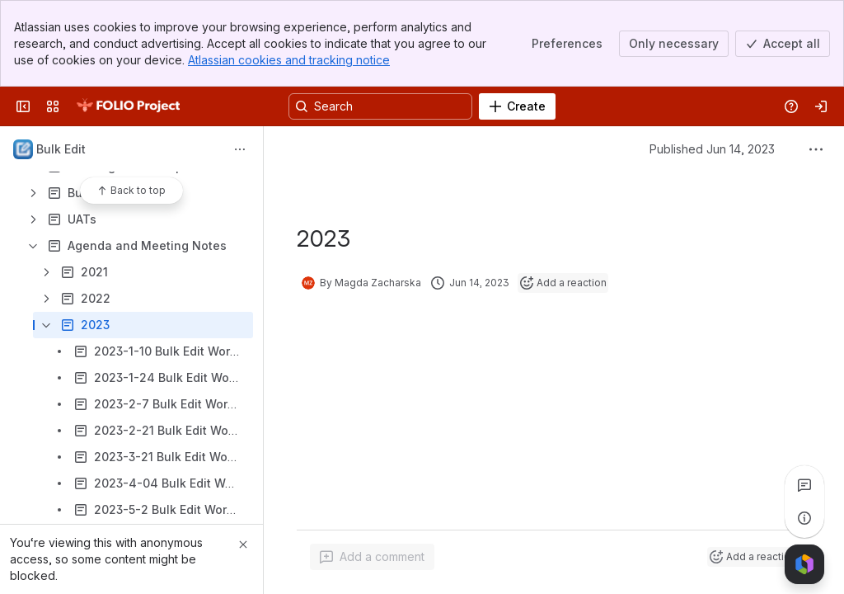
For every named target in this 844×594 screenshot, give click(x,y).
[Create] (517, 106)
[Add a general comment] (372, 557)
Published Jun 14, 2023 (712, 149)
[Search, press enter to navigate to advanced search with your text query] (380, 106)
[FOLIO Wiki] (128, 106)
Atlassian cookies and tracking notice (289, 60)
